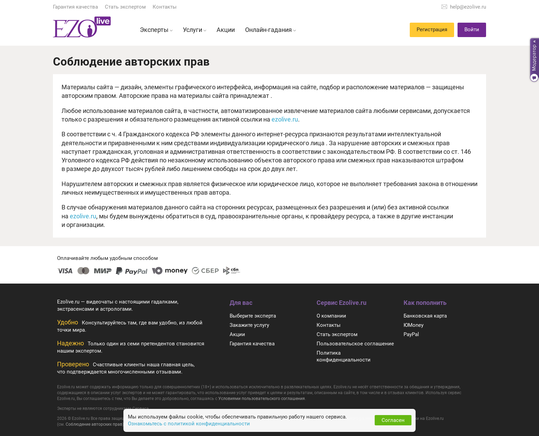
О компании (331, 316)
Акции (237, 334)
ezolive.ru (285, 119)
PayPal (411, 334)
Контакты (165, 7)
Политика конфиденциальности (344, 356)
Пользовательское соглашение (355, 344)
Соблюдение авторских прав (94, 424)
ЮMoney (414, 325)
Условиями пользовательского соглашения (261, 398)
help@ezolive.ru (468, 7)
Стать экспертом (125, 7)
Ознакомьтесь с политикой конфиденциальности (189, 424)
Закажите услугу (249, 325)
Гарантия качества (75, 7)
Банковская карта (425, 316)
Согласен (393, 420)
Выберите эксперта (253, 316)
